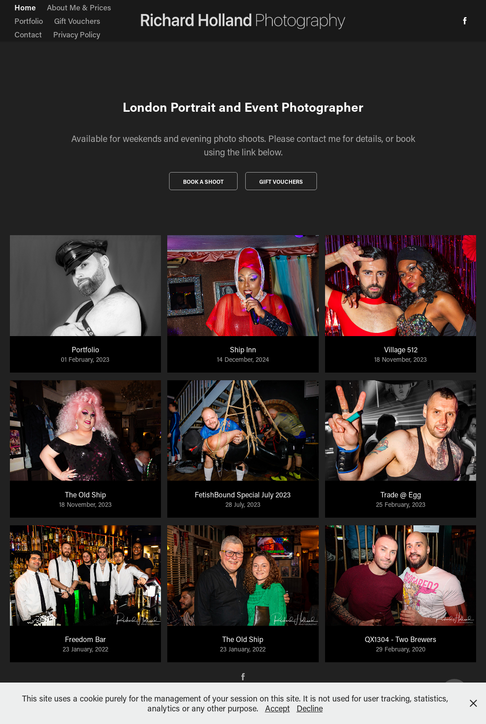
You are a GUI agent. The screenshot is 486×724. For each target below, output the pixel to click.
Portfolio (28, 21)
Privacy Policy (76, 34)
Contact (28, 34)
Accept (277, 708)
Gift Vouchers (77, 21)
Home (25, 7)
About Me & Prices (79, 7)
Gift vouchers (281, 181)
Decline (310, 708)
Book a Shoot (203, 181)
